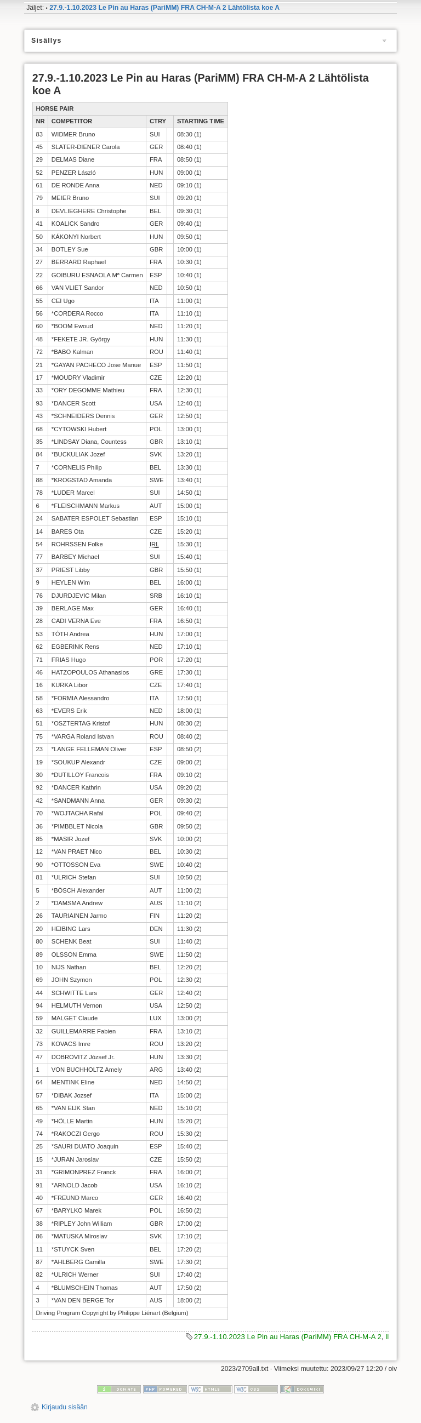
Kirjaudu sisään (65, 1407)
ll (387, 1337)
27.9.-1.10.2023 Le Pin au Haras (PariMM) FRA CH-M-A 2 (288, 1337)
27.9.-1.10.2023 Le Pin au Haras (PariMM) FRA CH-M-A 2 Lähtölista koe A (164, 8)
